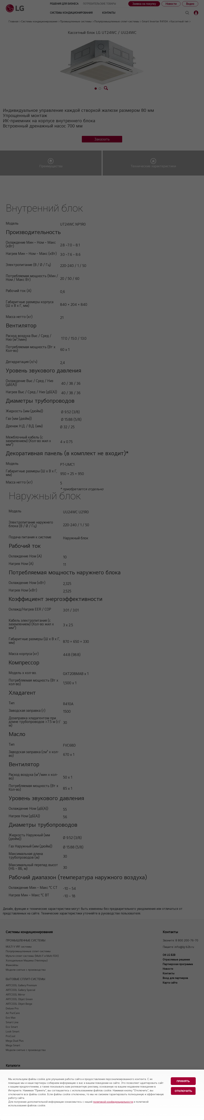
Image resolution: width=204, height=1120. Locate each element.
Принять (183, 1081)
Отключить (183, 1090)
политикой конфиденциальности (113, 1101)
